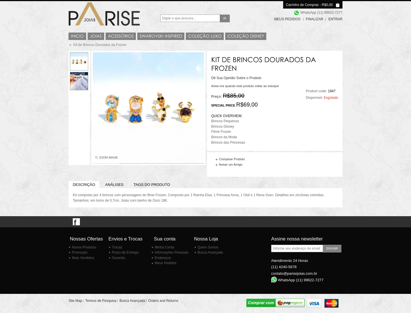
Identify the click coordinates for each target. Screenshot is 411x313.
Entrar (335, 19)
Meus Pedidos (287, 19)
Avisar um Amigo (230, 164)
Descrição (84, 184)
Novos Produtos (84, 247)
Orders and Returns (163, 301)
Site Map (75, 301)
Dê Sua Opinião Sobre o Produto (236, 78)
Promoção (80, 252)
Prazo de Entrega (125, 252)
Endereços (163, 258)
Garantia (118, 258)
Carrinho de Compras (302, 5)
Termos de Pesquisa (100, 301)
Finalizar (314, 19)
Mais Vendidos (83, 258)
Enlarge (106, 159)
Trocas (117, 247)
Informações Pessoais (171, 252)
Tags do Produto (152, 184)
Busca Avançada (210, 252)
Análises (114, 184)
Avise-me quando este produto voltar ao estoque (245, 86)
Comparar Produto (232, 159)
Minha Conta (164, 247)
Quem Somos (208, 247)
